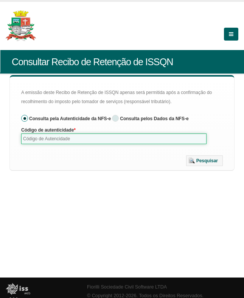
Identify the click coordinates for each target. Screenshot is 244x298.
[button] (204, 160)
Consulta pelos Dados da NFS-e (154, 118)
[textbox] (114, 138)
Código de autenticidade (47, 130)
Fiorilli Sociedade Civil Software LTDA (127, 287)
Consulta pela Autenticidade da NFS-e (70, 118)
